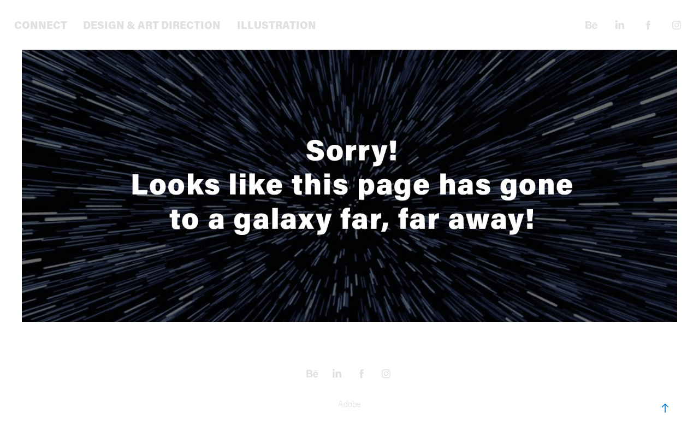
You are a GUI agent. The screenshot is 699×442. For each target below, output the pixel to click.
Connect (40, 25)
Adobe (349, 403)
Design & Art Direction (152, 25)
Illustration (276, 25)
